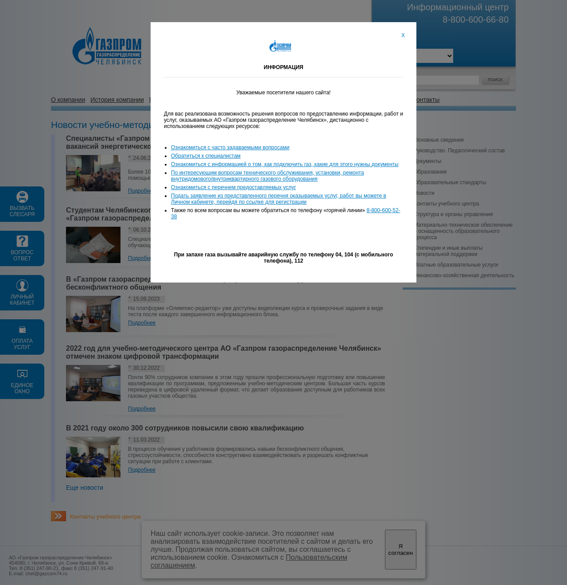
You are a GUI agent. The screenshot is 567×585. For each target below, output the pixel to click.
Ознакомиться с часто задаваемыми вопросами (230, 147)
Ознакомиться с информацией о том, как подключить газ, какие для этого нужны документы (284, 164)
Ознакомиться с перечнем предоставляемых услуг (233, 187)
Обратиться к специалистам (206, 156)
